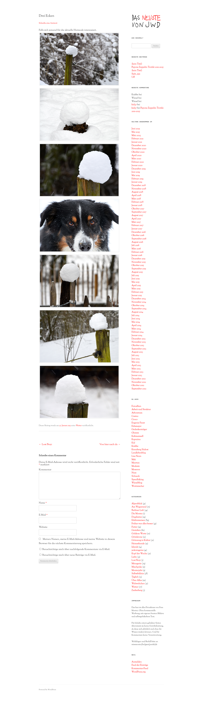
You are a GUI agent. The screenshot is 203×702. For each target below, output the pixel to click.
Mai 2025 (136, 132)
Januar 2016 (137, 255)
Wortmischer (138, 486)
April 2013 (136, 365)
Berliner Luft (138, 510)
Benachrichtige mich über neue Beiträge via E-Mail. (69, 555)
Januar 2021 (137, 142)
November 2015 (139, 262)
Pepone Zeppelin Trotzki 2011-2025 (147, 67)
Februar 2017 (137, 225)
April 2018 (136, 195)
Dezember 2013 (138, 338)
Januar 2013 (137, 375)
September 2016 (139, 238)
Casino (135, 416)
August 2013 (137, 352)
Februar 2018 (137, 202)
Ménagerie (137, 563)
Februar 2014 (137, 332)
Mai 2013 (136, 362)
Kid (133, 442)
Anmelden (137, 662)
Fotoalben (136, 406)
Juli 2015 (135, 275)
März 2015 (136, 288)
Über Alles (137, 580)
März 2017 (136, 222)
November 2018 (139, 188)
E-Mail (43, 515)
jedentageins (137, 550)
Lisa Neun (136, 456)
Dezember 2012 (139, 378)
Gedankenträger (139, 429)
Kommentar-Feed (140, 668)
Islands (135, 547)
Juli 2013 (135, 355)
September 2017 (139, 212)
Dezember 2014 (139, 298)
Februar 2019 (137, 178)
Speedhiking (138, 479)
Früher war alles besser (142, 523)
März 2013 (136, 368)
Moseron (136, 469)
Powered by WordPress (47, 689)
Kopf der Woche (139, 553)
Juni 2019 (136, 172)
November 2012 (139, 382)
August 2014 (137, 312)
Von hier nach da (110, 444)
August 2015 (137, 272)
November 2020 (139, 148)
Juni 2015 (136, 278)
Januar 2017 (137, 228)
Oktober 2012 (138, 385)
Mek (134, 459)
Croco (135, 419)
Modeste (136, 466)
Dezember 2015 (138, 258)
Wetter (79, 425)
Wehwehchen (138, 583)
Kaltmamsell (137, 436)
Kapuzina (136, 439)
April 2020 (137, 155)
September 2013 (139, 348)
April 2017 (136, 218)
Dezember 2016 (139, 232)
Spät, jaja (136, 74)
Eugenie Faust (138, 422)
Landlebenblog (139, 452)
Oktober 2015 (138, 265)
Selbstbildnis (138, 573)
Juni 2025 (136, 128)
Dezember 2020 (139, 145)
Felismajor (136, 426)
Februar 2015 (137, 292)
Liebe (134, 557)
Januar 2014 (137, 335)
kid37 (134, 104)
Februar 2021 (137, 138)
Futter (134, 527)
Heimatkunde (138, 543)
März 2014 (136, 328)
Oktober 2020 (138, 152)
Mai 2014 (136, 322)
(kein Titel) (137, 64)
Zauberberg (137, 590)
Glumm (135, 432)
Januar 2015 (137, 295)
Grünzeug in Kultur (141, 540)
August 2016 (137, 242)
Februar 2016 (137, 252)
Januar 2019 (137, 182)
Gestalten (136, 530)
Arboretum (137, 412)
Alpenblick (137, 503)
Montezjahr (137, 570)
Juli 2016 (135, 245)
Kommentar (45, 469)
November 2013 (139, 342)
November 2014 (139, 302)
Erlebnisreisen (138, 520)
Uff (133, 77)
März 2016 (136, 248)
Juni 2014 (136, 318)
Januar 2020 (137, 165)
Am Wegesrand (139, 507)
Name (43, 503)
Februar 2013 (137, 372)
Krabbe (135, 446)
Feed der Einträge (140, 665)
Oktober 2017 (138, 208)
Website (43, 527)
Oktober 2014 (138, 305)
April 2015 (136, 285)
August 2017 (137, 215)
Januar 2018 (137, 205)
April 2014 (136, 325)
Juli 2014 (135, 315)
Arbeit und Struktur (141, 409)
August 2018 (137, 192)
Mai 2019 (136, 175)
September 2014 (139, 308)
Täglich (135, 577)
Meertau (135, 462)
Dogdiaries (137, 517)
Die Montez (137, 513)
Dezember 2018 (139, 185)
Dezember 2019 (139, 168)
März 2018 (136, 198)
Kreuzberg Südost (140, 449)
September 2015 (139, 268)
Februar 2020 (138, 162)
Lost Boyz (45, 444)
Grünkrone (137, 537)
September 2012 (139, 388)
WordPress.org (139, 671)
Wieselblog (137, 482)
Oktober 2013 (138, 345)
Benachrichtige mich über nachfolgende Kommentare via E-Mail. (76, 549)
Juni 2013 (136, 358)
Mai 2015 (135, 282)
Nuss (134, 472)
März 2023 (136, 135)
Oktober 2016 (138, 235)
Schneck (136, 476)
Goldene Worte (139, 533)
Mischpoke (137, 567)
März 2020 (136, 158)
